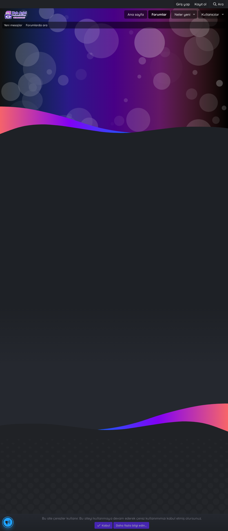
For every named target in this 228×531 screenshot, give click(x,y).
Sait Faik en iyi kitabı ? (180, 477)
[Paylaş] (216, 167)
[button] (194, 14)
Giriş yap (94, 72)
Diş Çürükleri (171, 461)
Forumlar (159, 14)
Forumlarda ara (36, 25)
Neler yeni (182, 14)
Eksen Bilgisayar (15, 511)
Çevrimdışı (21, 187)
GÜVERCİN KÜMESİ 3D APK (184, 469)
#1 (222, 167)
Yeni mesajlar (13, 25)
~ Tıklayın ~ (114, 108)
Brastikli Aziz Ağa (175, 493)
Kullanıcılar (210, 14)
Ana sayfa (136, 14)
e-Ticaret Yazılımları (74, 511)
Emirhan (11, 159)
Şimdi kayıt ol (133, 72)
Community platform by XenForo (114, 506)
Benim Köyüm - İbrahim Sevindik (189, 485)
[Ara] (218, 4)
